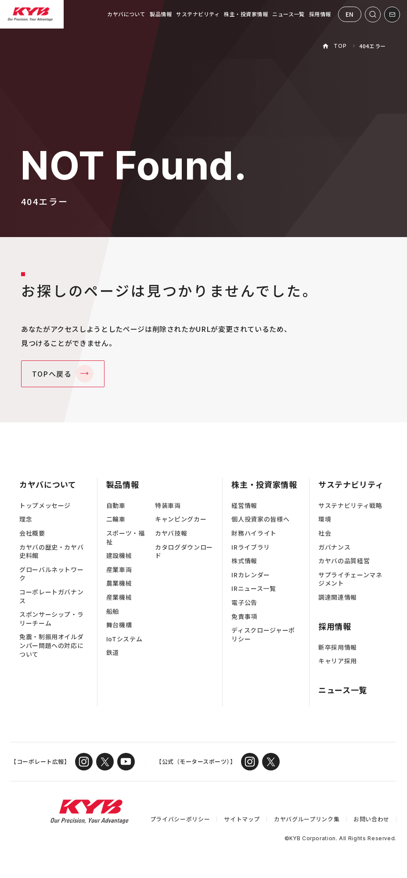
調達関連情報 (337, 597)
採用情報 (320, 14)
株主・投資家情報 (246, 14)
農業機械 (119, 583)
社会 (324, 533)
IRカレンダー (250, 575)
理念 (25, 519)
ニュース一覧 (288, 14)
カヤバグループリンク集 (306, 819)
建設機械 (119, 555)
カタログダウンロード (184, 551)
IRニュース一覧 (253, 588)
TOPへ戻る (52, 373)
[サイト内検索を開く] (373, 14)
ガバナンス (334, 547)
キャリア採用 (337, 661)
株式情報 (244, 561)
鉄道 (112, 652)
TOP (340, 46)
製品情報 (161, 14)
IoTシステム (124, 639)
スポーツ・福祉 (125, 537)
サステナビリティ (198, 14)
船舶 (112, 611)
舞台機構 (119, 625)
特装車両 (168, 505)
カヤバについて (126, 14)
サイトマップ (242, 819)
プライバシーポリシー (180, 819)
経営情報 (244, 505)
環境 (324, 519)
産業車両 (119, 569)
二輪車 (116, 519)
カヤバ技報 (171, 533)
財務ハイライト (253, 533)
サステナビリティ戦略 (350, 505)
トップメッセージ (45, 505)
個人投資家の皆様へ (260, 519)
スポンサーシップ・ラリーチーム (51, 618)
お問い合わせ (371, 819)
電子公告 (244, 602)
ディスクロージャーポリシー (263, 634)
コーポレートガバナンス (51, 596)
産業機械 (119, 597)
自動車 (116, 505)
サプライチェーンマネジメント (350, 579)
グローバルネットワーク (51, 574)
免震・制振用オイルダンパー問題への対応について (51, 645)
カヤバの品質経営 (344, 561)
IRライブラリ (250, 547)
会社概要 (32, 533)
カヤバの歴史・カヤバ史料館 (51, 551)
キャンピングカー (180, 519)
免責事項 (244, 616)
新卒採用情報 (337, 647)
